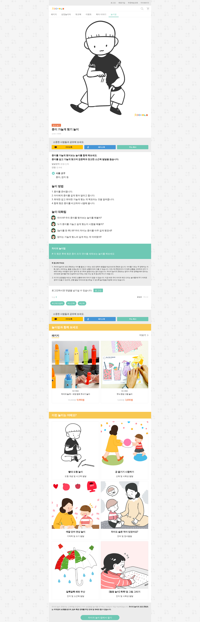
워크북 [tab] (78, 14)
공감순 (139, 297)
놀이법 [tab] (114, 14)
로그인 (113, 3)
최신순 (145, 297)
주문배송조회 (133, 3)
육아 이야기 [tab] (101, 14)
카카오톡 (63, 147)
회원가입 (121, 3)
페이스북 (96, 147)
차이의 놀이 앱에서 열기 (100, 617)
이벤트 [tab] (89, 14)
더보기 (143, 335)
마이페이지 (145, 3)
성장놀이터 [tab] (66, 14)
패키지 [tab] (54, 14)
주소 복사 (132, 147)
